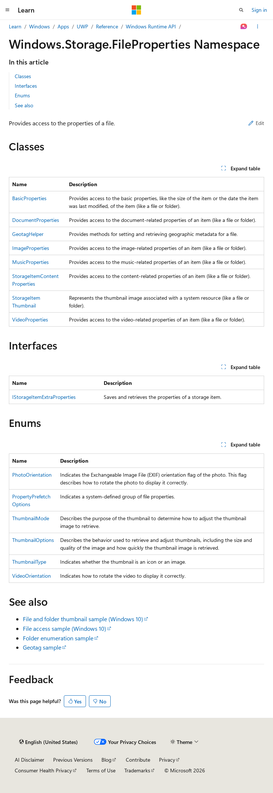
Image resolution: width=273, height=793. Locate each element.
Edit (256, 122)
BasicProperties (29, 198)
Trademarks (137, 770)
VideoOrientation (31, 575)
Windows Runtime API (151, 26)
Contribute (138, 759)
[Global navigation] (7, 10)
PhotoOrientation (32, 474)
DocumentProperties (35, 219)
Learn (15, 26)
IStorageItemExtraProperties (44, 396)
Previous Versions (73, 759)
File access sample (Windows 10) (64, 628)
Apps (63, 26)
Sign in (259, 9)
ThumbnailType (29, 561)
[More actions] (257, 26)
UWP (82, 26)
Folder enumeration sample (58, 638)
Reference (107, 26)
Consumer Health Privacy (43, 770)
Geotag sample (42, 647)
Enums (22, 95)
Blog (106, 759)
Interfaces (26, 85)
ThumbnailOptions (33, 539)
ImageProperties (30, 247)
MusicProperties (30, 261)
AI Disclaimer (29, 759)
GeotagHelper (28, 233)
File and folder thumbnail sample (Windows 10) (83, 619)
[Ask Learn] (244, 26)
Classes (23, 76)
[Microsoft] (136, 10)
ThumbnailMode (30, 518)
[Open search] (241, 10)
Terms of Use (100, 770)
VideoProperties (30, 319)
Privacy (167, 759)
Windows (39, 26)
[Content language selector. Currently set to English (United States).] (48, 742)
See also (24, 105)
